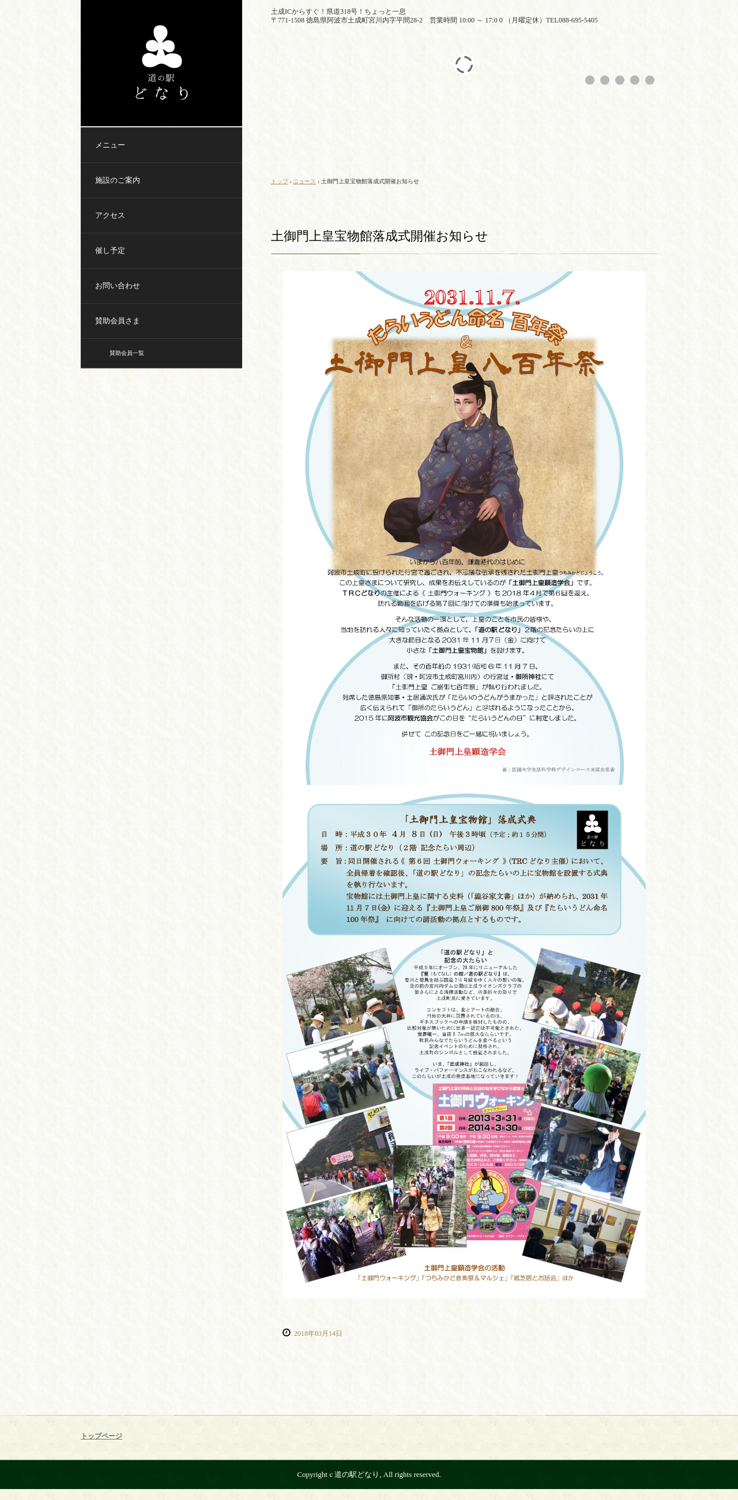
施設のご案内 (117, 180)
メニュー (110, 145)
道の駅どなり (161, 63)
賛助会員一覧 (127, 353)
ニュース (304, 181)
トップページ (101, 1436)
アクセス (110, 215)
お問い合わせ (117, 285)
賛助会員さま (117, 320)
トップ (279, 181)
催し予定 (110, 250)
